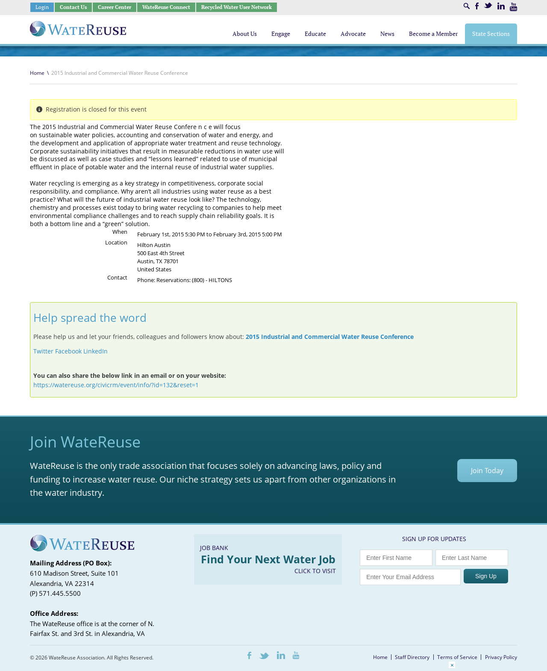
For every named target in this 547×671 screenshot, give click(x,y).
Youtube (513, 7)
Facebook (477, 6)
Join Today (487, 470)
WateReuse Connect (166, 7)
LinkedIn (501, 6)
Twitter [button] (43, 351)
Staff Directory (412, 657)
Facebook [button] (68, 351)
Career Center (114, 7)
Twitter (488, 5)
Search (466, 6)
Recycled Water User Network (236, 7)
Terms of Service (457, 657)
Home (37, 73)
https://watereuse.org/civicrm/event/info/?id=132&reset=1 (116, 385)
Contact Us (73, 7)
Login (42, 7)
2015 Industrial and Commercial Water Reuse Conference (330, 337)
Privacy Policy (501, 657)
